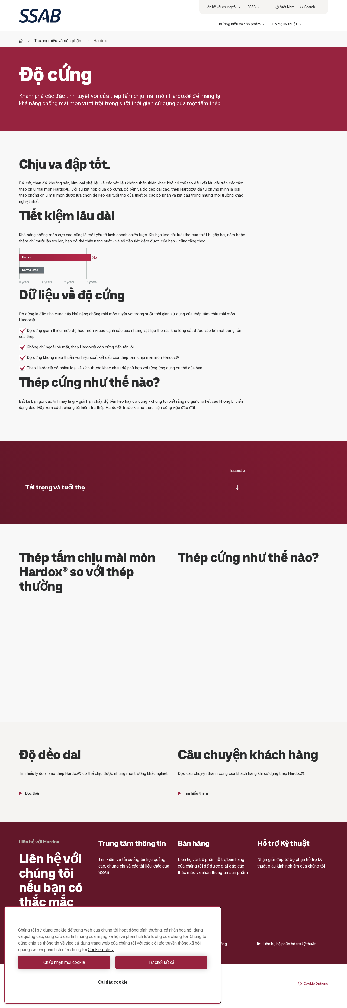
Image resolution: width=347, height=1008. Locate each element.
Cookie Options (313, 983)
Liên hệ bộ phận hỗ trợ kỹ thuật (286, 943)
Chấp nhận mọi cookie (64, 962)
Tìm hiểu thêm (193, 793)
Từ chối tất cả (162, 962)
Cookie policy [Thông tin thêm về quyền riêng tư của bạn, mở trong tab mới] (101, 949)
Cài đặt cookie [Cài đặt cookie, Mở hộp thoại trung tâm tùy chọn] (113, 982)
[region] (112, 955)
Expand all (238, 470)
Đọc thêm (30, 793)
